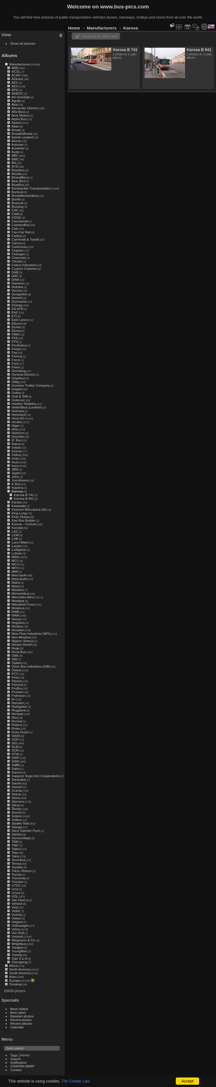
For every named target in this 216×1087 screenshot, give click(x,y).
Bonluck (17, 192)
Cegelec (18, 250)
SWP (15, 757)
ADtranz (18, 79)
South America (20, 973)
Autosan (18, 144)
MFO (15, 568)
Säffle (16, 765)
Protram (17, 692)
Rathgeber (19, 706)
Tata (15, 852)
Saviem (17, 787)
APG (15, 90)
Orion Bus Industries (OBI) (31, 666)
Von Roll (18, 933)
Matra (16, 582)
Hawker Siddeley (24, 403)
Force (16, 360)
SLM (15, 746)
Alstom (17, 122)
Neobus (17, 626)
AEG (15, 86)
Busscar (18, 203)
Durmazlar (19, 301)
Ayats (16, 152)
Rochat (17, 721)
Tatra (15, 856)
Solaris (17, 816)
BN (14, 163)
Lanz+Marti (20, 542)
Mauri (16, 586)
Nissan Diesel (22, 644)
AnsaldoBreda (22, 133)
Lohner (17, 553)
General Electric (23, 374)
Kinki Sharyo (21, 517)
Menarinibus (21, 593)
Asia (12, 976)
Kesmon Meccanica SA (29, 509)
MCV (15, 564)
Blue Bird (18, 181)
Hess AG (18, 418)
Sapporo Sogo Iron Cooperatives (36, 776)
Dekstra (17, 287)
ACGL (16, 71)
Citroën (17, 261)
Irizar (15, 458)
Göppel (17, 389)
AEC (15, 82)
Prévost (17, 684)
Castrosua (19, 246)
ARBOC (17, 93)
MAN (15, 557)
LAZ (15, 531)
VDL (15, 896)
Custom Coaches (24, 268)
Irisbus (16, 454)
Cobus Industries (24, 265)
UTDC (16, 885)
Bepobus (18, 170)
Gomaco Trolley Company (31, 385)
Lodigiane (19, 549)
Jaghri (16, 473)
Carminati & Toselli (25, 239)
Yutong (17, 954)
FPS (15, 341)
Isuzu (15, 462)
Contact (16, 1070)
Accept (187, 1081)
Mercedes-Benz (23, 597)
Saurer (16, 783)
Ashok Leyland (22, 137)
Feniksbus (19, 345)
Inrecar (17, 451)
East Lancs (20, 319)
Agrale (16, 100)
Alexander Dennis (25, 108)
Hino (15, 429)
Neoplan (18, 630)
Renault (17, 714)
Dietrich (17, 298)
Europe (14, 980)
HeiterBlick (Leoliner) (27, 407)
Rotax (16, 728)
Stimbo (17, 834)
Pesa (15, 677)
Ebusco (17, 323)
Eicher (16, 327)
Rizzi (15, 717)
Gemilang (19, 371)
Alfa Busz (19, 111)
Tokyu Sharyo (22, 871)
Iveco (15, 465)
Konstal (17, 527)
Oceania (15, 984)
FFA (15, 338)
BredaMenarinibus (25, 195)
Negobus (18, 622)
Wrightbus (19, 944)
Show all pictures (22, 43)
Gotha (16, 392)
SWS (15, 761)
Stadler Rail (20, 823)
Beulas (17, 173)
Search (15, 1059)
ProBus (17, 688)
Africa (13, 965)
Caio (15, 228)
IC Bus (16, 440)
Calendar (17, 1027)
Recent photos (21, 1020)
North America (19, 969)
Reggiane (19, 710)
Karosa (17, 491)
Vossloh (17, 936)
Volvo (16, 929)
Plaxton (17, 681)
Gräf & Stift (20, 396)
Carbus (17, 236)
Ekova (16, 330)
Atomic (17, 141)
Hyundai (18, 436)
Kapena (17, 487)
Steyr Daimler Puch (26, 830)
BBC (15, 155)
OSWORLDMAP (22, 1066)
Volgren (17, 922)
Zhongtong (19, 962)
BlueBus (18, 184)
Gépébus (18, 378)
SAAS (16, 735)
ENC (15, 312)
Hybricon (18, 433)
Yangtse (17, 947)
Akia (15, 104)
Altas (15, 126)
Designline (19, 294)
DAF (15, 276)
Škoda (16, 808)
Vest (15, 907)
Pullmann (18, 695)
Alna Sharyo (21, 115)
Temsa (16, 863)
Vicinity (17, 914)
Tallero (16, 849)
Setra (15, 798)
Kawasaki (19, 506)
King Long (19, 513)
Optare (17, 662)
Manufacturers (19, 64)
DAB (15, 272)
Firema (17, 356)
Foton (16, 367)
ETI (14, 316)
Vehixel (17, 903)
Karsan (17, 502)
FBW (15, 334)
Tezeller (17, 867)
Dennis (17, 290)
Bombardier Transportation (31, 188)
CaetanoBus (21, 225)
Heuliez (17, 422)
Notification (18, 1062)
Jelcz (15, 476)
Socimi (16, 812)
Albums (9, 55)
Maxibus (18, 590)
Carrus (16, 243)
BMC (15, 159)
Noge (15, 648)
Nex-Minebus (21, 637)
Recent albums (21, 1023)
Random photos (22, 1016)
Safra (15, 768)
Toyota (16, 874)
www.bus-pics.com (124, 7)
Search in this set (99, 36)
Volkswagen (20, 925)
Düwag (17, 305)
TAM (15, 841)
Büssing (17, 206)
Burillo (16, 199)
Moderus (18, 608)
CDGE (16, 217)
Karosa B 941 (24, 498)
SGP (15, 739)
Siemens (18, 801)
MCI (15, 560)
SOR (15, 750)
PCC (15, 673)
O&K (15, 655)
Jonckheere (20, 480)
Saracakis (19, 779)
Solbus (17, 819)
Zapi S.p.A (19, 958)
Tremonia (18, 878)
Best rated (18, 1012)
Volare (16, 918)
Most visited (19, 1009)
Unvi (15, 889)
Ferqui (16, 349)
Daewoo (18, 283)
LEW (15, 535)
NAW (15, 615)
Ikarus (16, 444)
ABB (15, 68)
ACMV (16, 75)
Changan (18, 254)
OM (14, 659)
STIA (15, 754)
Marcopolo (19, 575)
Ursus (16, 892)
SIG (14, 743)
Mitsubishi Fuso (23, 604)
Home (74, 28)
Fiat (14, 352)
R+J (14, 699)
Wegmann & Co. (24, 940)
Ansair (16, 130)
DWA (15, 279)
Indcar (16, 447)
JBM (15, 469)
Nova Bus (19, 652)
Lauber (17, 546)
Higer (15, 425)
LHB (15, 538)
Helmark (18, 411)
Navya (16, 619)
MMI (15, 571)
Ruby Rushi (20, 732)
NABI (15, 611)
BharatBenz (20, 177)
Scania (17, 790)
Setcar (16, 794)
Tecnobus (19, 860)
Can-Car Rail (21, 232)
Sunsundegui (21, 838)
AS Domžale (21, 97)
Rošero (17, 725)
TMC (15, 845)
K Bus (16, 484)
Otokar (16, 670)
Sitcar (16, 805)
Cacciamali (20, 221)
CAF (15, 210)
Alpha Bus (19, 119)
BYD (15, 166)
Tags (13, 1055)
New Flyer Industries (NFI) (31, 633)
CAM (15, 214)
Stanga (17, 827)
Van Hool (18, 900)
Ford (15, 363)
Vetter (16, 911)
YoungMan (19, 951)
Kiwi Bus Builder (23, 520)
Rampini (18, 703)
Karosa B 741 (24, 495)
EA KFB (17, 308)
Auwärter (18, 148)
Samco (17, 772)
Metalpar (18, 600)
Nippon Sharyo (22, 641)
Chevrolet (19, 257)
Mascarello (20, 579)
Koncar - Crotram (24, 524)
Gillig (15, 381)
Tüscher (18, 881)
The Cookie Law (75, 1081)
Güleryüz (18, 400)
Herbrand (18, 414)
